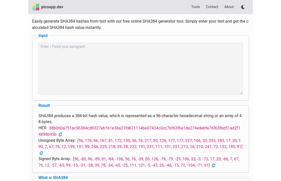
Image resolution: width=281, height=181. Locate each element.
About (229, 7)
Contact (212, 7)
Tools (195, 7)
